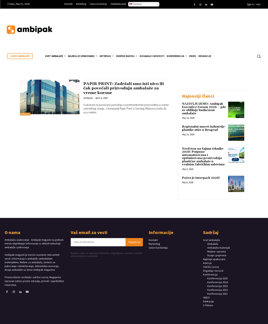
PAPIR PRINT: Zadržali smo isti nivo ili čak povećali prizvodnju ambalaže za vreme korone (124, 88)
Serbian (135, 4)
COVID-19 (25, 114)
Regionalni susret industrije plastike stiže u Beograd (203, 128)
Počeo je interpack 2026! (201, 178)
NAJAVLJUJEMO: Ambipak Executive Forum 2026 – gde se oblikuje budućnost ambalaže (204, 108)
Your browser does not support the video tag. (234, 26)
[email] (98, 242)
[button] (258, 56)
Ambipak (88, 98)
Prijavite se (134, 242)
